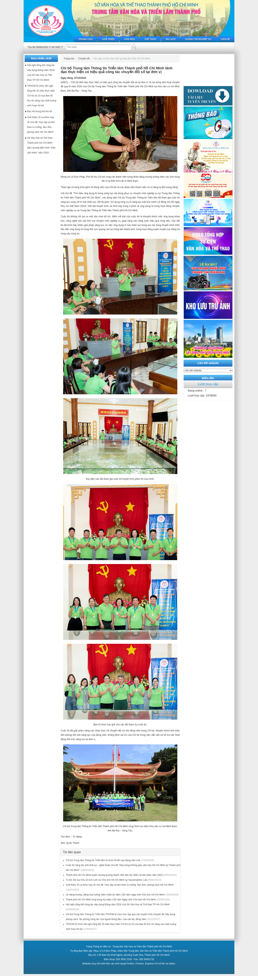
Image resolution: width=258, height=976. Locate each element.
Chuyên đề (84, 58)
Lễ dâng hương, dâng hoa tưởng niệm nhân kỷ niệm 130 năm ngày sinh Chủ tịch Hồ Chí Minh (115, 894)
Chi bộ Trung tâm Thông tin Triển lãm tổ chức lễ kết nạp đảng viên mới (103, 860)
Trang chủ (86, 39)
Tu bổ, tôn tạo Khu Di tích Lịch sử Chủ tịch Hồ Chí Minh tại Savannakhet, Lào (106, 880)
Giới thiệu (108, 39)
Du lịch (170, 39)
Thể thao (150, 39)
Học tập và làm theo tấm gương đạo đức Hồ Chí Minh (122, 58)
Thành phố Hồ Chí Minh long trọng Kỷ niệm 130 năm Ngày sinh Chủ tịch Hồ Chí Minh (111, 899)
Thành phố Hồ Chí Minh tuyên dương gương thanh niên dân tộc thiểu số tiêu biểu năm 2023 (114, 875)
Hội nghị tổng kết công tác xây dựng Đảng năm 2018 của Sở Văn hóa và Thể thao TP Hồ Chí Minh (118, 904)
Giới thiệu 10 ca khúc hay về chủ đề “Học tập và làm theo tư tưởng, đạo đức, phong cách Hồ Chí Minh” (120, 884)
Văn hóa (129, 39)
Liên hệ (225, 39)
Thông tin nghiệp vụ (198, 39)
